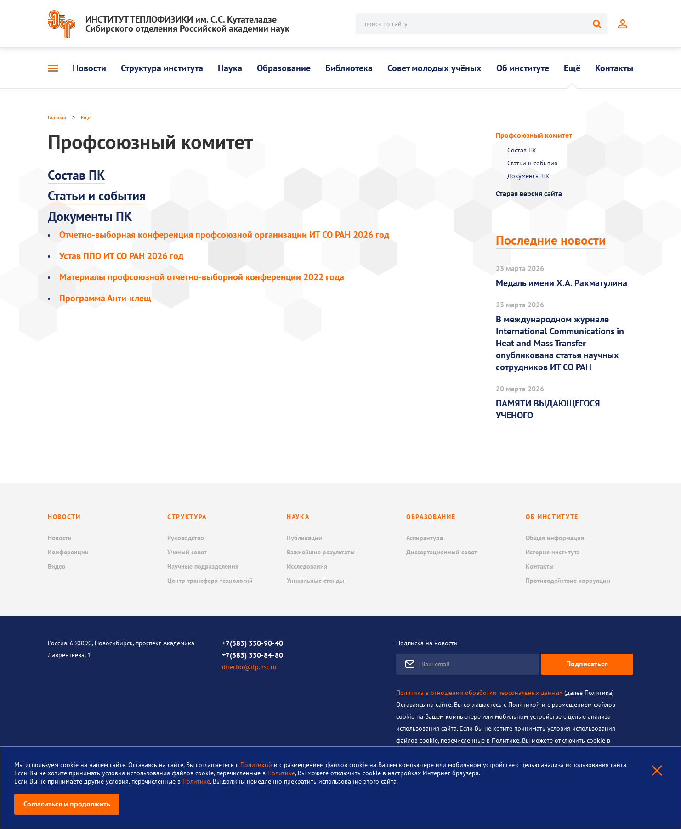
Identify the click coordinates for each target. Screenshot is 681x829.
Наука (230, 68)
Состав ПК (76, 174)
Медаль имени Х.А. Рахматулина (561, 283)
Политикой (257, 765)
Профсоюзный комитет (534, 135)
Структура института (162, 68)
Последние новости (551, 239)
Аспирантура (424, 538)
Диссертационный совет (441, 552)
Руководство (185, 538)
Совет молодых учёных (434, 68)
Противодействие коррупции (568, 580)
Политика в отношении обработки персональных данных (479, 692)
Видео (57, 566)
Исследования (307, 566)
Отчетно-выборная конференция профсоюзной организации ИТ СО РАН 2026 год (224, 235)
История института (553, 552)
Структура (187, 517)
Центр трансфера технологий (210, 580)
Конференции (68, 552)
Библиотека (349, 68)
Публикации (304, 538)
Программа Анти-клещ (105, 298)
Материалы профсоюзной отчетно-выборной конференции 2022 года (201, 277)
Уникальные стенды (315, 580)
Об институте (522, 68)
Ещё (572, 68)
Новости (89, 68)
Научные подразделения (202, 566)
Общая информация (555, 538)
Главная (57, 117)
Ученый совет (187, 552)
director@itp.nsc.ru (249, 667)
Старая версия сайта (529, 193)
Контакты (614, 68)
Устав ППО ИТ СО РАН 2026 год (121, 256)
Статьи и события (97, 195)
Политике (281, 773)
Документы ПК (90, 216)
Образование (284, 68)
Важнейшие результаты (321, 552)
